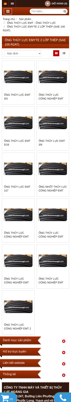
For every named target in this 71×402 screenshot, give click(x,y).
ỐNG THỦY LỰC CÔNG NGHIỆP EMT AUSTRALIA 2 (16, 236)
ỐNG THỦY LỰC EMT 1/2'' (17, 188)
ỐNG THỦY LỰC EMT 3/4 (17, 96)
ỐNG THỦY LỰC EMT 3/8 (52, 142)
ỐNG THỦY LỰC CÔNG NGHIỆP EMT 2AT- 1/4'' (51, 98)
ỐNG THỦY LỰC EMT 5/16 (17, 142)
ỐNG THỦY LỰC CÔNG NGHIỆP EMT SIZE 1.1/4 (16, 282)
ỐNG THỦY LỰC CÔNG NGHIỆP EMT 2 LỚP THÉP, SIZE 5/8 (17, 328)
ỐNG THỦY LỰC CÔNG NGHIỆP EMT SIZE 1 (51, 282)
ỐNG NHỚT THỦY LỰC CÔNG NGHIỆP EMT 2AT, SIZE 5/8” (53, 190)
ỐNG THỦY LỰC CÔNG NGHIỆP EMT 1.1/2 (51, 236)
